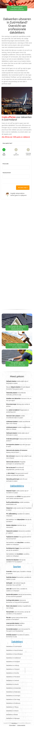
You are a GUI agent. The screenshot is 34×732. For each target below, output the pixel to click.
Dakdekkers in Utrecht (12, 684)
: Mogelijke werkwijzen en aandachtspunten (15, 462)
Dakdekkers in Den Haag (13, 699)
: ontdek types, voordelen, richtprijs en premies (18, 572)
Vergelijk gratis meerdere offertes (17, 8)
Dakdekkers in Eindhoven (13, 703)
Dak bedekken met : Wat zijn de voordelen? (18, 520)
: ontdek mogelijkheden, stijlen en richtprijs (18, 428)
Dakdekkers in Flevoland (13, 676)
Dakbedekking (17, 486)
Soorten (17, 566)
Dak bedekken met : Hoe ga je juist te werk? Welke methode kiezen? (18, 497)
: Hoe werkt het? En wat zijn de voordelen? (18, 549)
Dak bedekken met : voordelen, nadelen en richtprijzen (18, 543)
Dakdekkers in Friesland (12, 669)
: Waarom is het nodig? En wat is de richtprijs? (18, 457)
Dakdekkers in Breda (12, 714)
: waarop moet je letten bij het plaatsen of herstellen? (16, 618)
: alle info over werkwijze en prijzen (16, 480)
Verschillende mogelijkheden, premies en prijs (15, 468)
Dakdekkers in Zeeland (12, 680)
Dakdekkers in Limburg (12, 665)
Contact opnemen (21, 725)
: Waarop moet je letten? (16, 451)
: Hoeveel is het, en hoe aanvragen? (18, 399)
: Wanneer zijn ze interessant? (16, 526)
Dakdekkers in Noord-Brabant (14, 654)
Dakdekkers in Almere (12, 710)
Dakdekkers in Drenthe (12, 673)
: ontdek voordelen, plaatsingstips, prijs (18, 503)
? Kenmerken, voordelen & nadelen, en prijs (18, 578)
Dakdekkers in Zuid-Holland (14, 646)
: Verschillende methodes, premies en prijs (16, 393)
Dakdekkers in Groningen (13, 695)
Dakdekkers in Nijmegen (13, 718)
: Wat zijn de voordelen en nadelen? (18, 532)
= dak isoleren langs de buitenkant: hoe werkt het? (15, 584)
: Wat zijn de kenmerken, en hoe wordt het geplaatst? (18, 595)
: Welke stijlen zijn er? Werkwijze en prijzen (17, 382)
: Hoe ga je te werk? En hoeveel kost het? (18, 537)
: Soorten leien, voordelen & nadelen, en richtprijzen (16, 589)
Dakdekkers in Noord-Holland (14, 650)
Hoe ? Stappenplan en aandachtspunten (17, 411)
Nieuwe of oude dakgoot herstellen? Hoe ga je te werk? (18, 388)
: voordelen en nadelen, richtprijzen (18, 514)
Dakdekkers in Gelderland (13, 658)
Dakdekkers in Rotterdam (13, 692)
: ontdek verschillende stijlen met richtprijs (18, 422)
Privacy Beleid (12, 725)
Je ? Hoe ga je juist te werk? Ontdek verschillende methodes (17, 474)
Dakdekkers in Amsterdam (13, 688)
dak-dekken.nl (14, 723)
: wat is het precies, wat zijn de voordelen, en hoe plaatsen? (18, 613)
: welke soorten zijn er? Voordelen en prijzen (17, 492)
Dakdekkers (17, 641)
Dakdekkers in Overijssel (13, 661)
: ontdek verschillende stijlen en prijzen (15, 417)
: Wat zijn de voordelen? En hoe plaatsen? (15, 561)
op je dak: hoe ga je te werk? (18, 445)
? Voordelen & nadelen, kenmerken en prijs (17, 636)
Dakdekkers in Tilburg (12, 707)
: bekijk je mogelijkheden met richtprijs (18, 607)
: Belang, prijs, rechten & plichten (18, 405)
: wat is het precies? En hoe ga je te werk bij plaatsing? (18, 630)
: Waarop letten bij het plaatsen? (18, 440)
